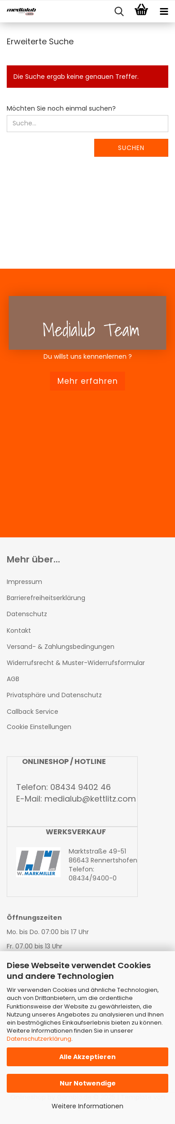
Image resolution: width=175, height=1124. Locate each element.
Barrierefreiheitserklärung (46, 597)
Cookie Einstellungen (39, 726)
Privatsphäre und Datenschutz (54, 695)
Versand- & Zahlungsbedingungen (60, 646)
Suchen (131, 147)
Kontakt (19, 630)
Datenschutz (27, 613)
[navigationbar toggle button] (164, 11)
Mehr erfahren (87, 381)
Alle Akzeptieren (87, 1056)
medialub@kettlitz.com (90, 798)
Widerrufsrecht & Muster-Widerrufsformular (76, 662)
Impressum (24, 581)
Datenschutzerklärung (39, 1038)
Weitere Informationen (87, 1106)
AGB (13, 678)
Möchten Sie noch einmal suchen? (61, 108)
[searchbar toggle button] (119, 11)
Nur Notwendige (88, 1083)
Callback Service (32, 711)
